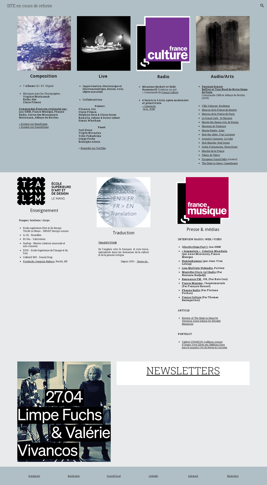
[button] (262, 5)
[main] (44, 76)
